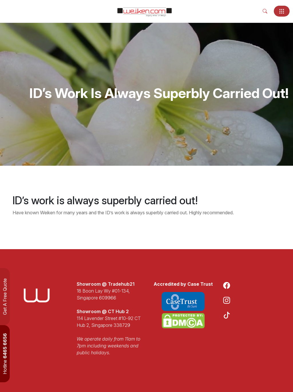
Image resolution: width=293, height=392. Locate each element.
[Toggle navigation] (282, 11)
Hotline (5, 353)
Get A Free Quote (5, 296)
